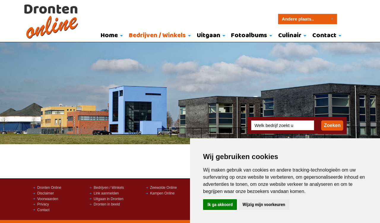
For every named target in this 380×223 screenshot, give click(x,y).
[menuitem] (110, 36)
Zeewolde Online (163, 188)
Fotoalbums (249, 35)
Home (109, 35)
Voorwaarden (47, 199)
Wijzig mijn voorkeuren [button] (264, 204)
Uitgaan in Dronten (109, 199)
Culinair (289, 35)
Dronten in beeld (107, 204)
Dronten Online (49, 188)
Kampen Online (162, 193)
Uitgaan (208, 35)
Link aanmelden (106, 193)
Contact (324, 35)
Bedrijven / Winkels (157, 35)
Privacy (43, 204)
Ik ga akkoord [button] (220, 204)
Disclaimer (45, 193)
